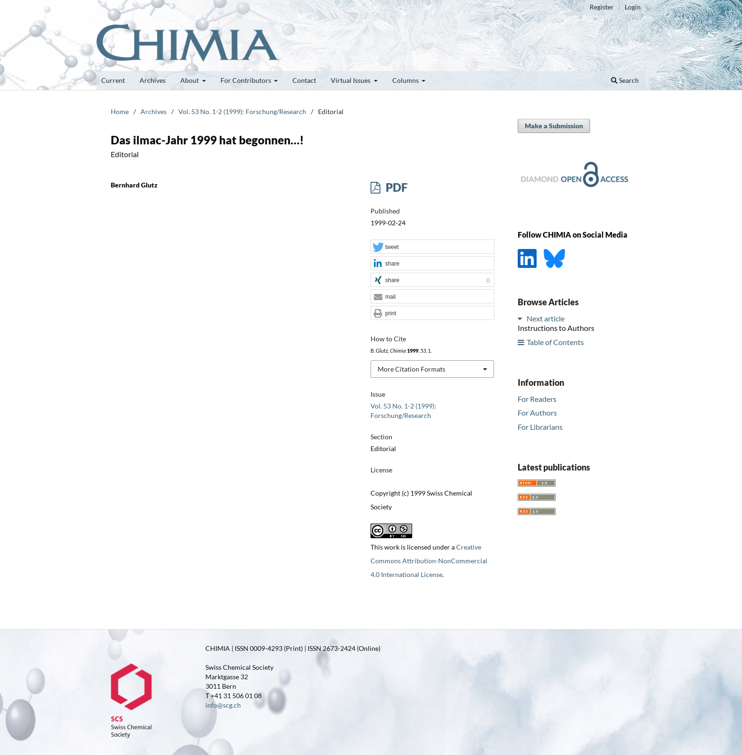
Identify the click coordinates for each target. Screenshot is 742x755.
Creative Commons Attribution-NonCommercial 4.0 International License (429, 560)
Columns (406, 80)
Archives (153, 80)
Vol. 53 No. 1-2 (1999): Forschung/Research (242, 111)
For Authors (537, 412)
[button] (432, 247)
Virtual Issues (351, 80)
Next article (546, 318)
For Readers (537, 398)
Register (602, 7)
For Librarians (540, 426)
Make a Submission (554, 126)
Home (120, 111)
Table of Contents (555, 342)
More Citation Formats (411, 369)
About (190, 80)
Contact (304, 80)
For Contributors (247, 80)
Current (113, 80)
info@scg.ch (223, 705)
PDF (395, 187)
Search (625, 80)
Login (633, 7)
